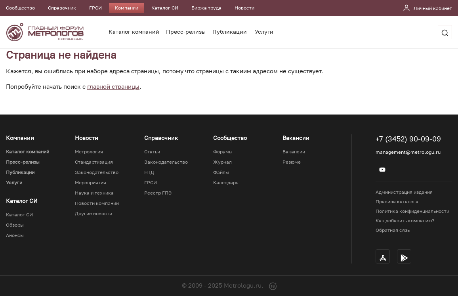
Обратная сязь (393, 230)
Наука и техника (94, 193)
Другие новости (93, 213)
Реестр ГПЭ (158, 193)
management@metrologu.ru (408, 152)
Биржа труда (206, 8)
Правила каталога (397, 201)
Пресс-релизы (186, 31)
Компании (126, 8)
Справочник (62, 8)
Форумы (223, 152)
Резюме (291, 162)
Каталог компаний (134, 31)
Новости (244, 8)
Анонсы (15, 235)
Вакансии (293, 152)
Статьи (152, 152)
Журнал (222, 162)
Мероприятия (90, 182)
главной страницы (113, 86)
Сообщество (20, 8)
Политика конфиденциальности (412, 211)
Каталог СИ (164, 8)
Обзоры (15, 225)
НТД (149, 172)
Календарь (225, 182)
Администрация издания (404, 192)
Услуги (264, 31)
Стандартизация (94, 162)
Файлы (221, 172)
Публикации (229, 31)
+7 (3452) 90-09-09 (408, 138)
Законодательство (96, 172)
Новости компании (97, 203)
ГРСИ (95, 8)
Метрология (89, 152)
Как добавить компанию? (405, 220)
